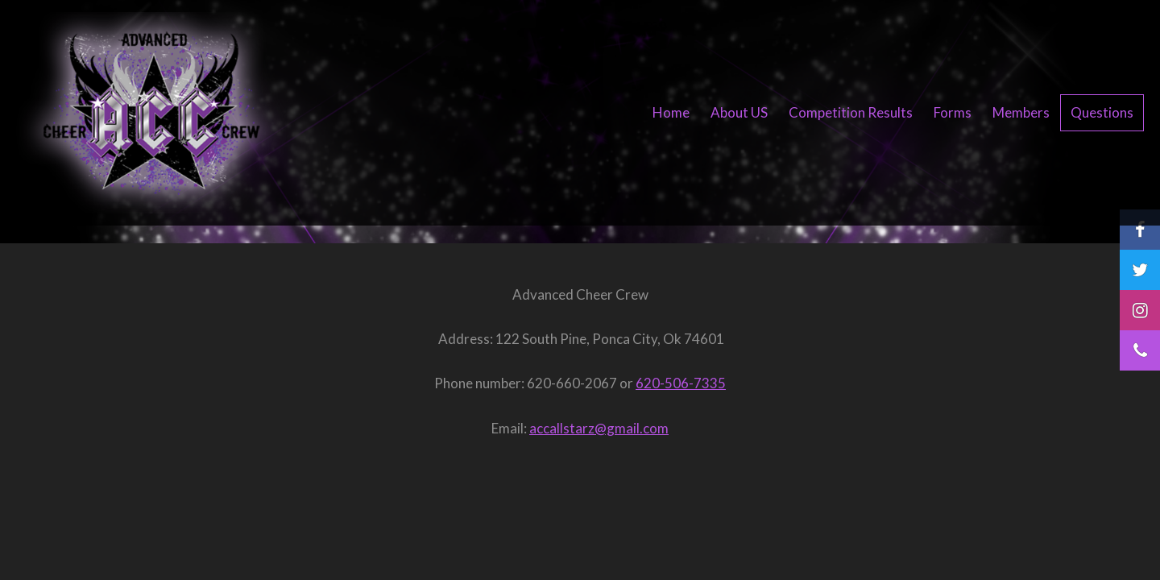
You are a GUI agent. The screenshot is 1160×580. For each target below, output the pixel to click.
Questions (1102, 112)
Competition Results (851, 112)
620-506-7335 (681, 383)
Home (671, 112)
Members (1021, 112)
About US (739, 112)
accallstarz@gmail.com (599, 428)
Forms (953, 112)
